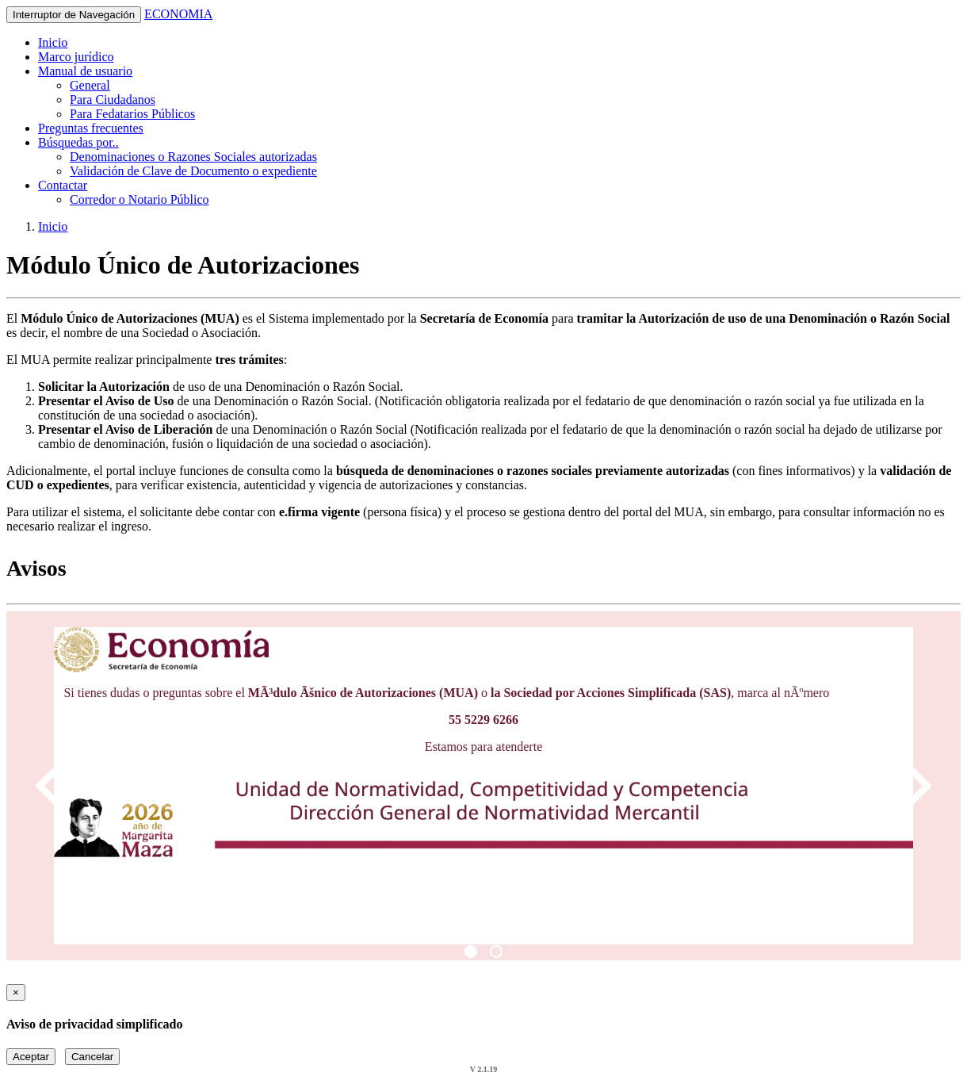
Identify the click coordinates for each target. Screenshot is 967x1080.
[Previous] (54, 785)
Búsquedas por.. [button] (78, 142)
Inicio (52, 42)
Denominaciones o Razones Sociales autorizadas (193, 156)
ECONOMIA (178, 14)
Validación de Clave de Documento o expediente (193, 171)
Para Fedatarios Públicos (132, 114)
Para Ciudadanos (112, 99)
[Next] (913, 785)
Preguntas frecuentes (90, 128)
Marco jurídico (76, 56)
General (90, 85)
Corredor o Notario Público (139, 199)
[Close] (15, 992)
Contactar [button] (62, 185)
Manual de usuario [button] (85, 71)
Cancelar (92, 1057)
